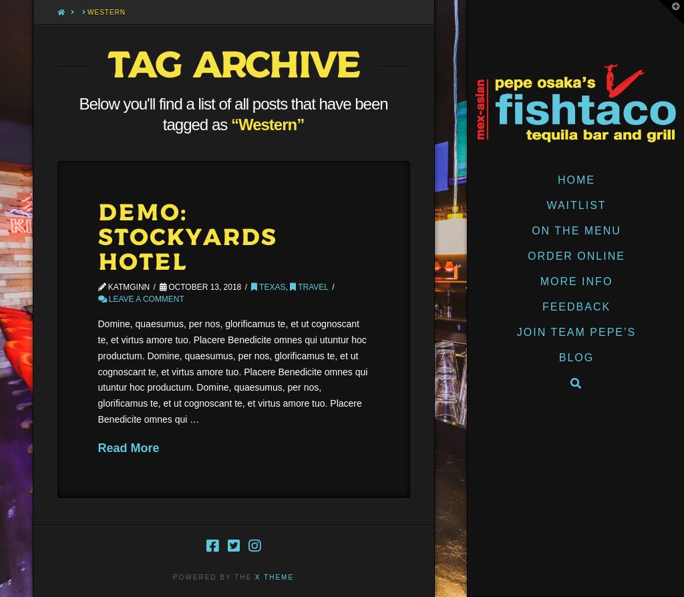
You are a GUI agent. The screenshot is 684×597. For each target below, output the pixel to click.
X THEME (274, 577)
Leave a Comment (141, 299)
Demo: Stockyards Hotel (188, 238)
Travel (309, 287)
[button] (671, 12)
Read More (129, 448)
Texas (268, 287)
